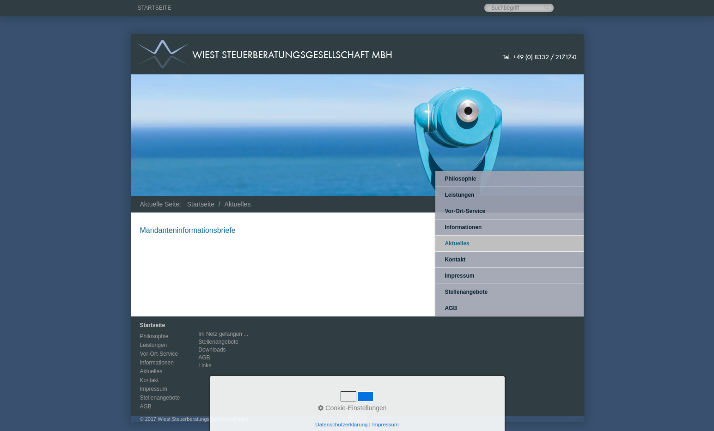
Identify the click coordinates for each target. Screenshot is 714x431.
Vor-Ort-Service (465, 211)
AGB (451, 308)
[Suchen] (547, 8)
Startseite (154, 8)
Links (204, 365)
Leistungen (459, 195)
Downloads (212, 349)
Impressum (459, 276)
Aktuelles (457, 243)
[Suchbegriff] (519, 8)
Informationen (463, 227)
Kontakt (455, 259)
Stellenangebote (466, 292)
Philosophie (460, 179)
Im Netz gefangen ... (223, 334)
